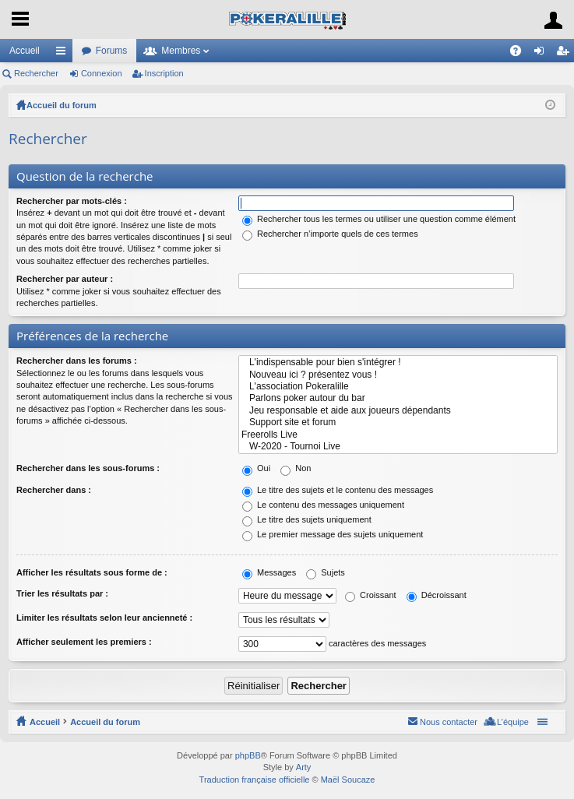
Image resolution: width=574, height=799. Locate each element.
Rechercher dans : (53, 490)
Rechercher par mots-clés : (71, 201)
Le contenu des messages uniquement (323, 504)
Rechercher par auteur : (64, 278)
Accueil (24, 50)
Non (295, 468)
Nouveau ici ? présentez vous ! (398, 375)
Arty (304, 767)
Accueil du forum (61, 105)
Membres (180, 50)
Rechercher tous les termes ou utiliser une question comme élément (379, 219)
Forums (112, 50)
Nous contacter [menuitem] (448, 722)
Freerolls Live (398, 435)
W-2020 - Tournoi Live (398, 446)
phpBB (248, 755)
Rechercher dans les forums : (76, 360)
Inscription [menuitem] (566, 53)
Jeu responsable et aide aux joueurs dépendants (398, 411)
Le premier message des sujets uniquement (332, 534)
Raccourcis (63, 53)
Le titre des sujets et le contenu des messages (337, 490)
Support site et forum (398, 422)
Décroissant (437, 595)
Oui (256, 468)
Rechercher (36, 73)
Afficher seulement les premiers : (84, 641)
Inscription (164, 73)
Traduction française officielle (254, 779)
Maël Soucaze (348, 779)
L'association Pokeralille (398, 386)
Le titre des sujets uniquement (307, 519)
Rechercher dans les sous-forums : (88, 468)
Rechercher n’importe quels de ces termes (330, 233)
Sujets (325, 572)
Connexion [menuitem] (542, 53)
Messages (269, 572)
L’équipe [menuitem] (513, 722)
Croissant (370, 595)
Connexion (101, 73)
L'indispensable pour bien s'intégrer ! (398, 362)
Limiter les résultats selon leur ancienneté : (104, 617)
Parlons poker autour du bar (398, 398)
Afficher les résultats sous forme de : (91, 572)
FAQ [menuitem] (520, 53)
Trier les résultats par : (62, 593)
